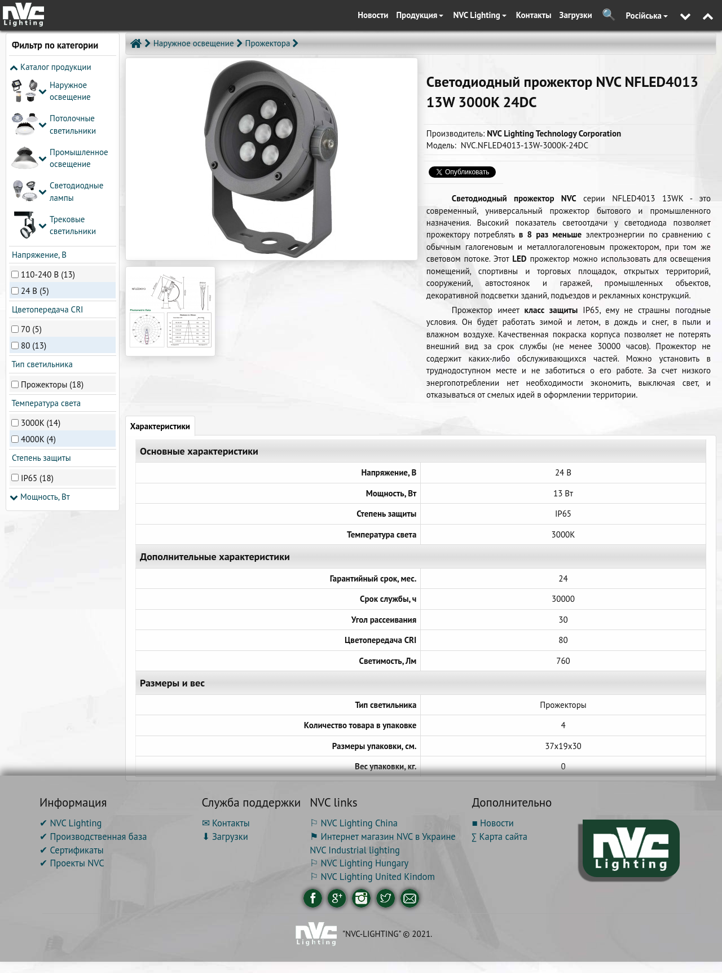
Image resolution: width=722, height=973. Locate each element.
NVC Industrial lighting (355, 850)
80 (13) (33, 178)
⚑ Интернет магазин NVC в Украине (383, 836)
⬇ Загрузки (225, 836)
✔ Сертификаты (71, 850)
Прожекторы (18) (52, 216)
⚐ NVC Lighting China (354, 823)
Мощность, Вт (40, 328)
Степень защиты (40, 290)
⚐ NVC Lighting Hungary (359, 863)
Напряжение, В (38, 86)
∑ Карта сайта (499, 836)
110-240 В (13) (48, 106)
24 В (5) (35, 122)
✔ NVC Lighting (70, 823)
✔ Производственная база (93, 836)
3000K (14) (40, 255)
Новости (373, 15)
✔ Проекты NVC (71, 863)
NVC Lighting (479, 15)
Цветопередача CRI (46, 142)
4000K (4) (38, 271)
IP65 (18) (37, 310)
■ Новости (493, 823)
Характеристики (160, 426)
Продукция (420, 15)
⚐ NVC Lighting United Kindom (372, 876)
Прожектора (267, 43)
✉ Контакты (226, 823)
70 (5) (31, 161)
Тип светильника (41, 196)
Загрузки (576, 15)
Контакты (534, 15)
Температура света (45, 235)
